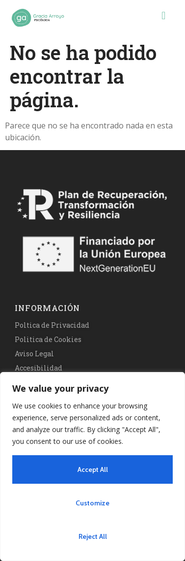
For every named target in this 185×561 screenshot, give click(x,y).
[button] (163, 15)
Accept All (93, 469)
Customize (92, 503)
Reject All (93, 536)
